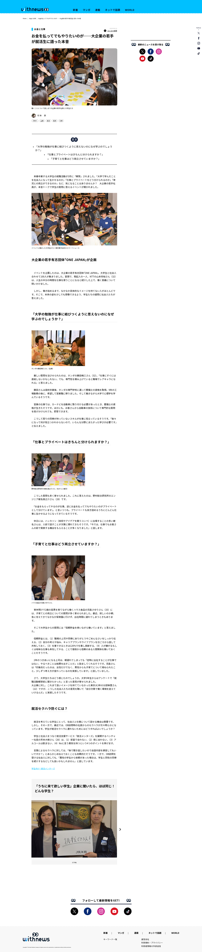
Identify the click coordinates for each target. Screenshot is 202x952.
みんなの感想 (110, 30)
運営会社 (145, 939)
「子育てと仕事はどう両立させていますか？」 (75, 158)
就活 (48, 121)
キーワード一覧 (110, 939)
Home (25, 18)
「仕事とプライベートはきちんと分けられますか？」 (75, 154)
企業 (42, 121)
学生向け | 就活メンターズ (43, 768)
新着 (75, 10)
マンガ (86, 10)
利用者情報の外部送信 (151, 946)
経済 (54, 121)
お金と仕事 (32, 18)
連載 (97, 10)
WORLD (129, 10)
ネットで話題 (112, 10)
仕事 (61, 121)
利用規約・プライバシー (152, 942)
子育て (35, 121)
